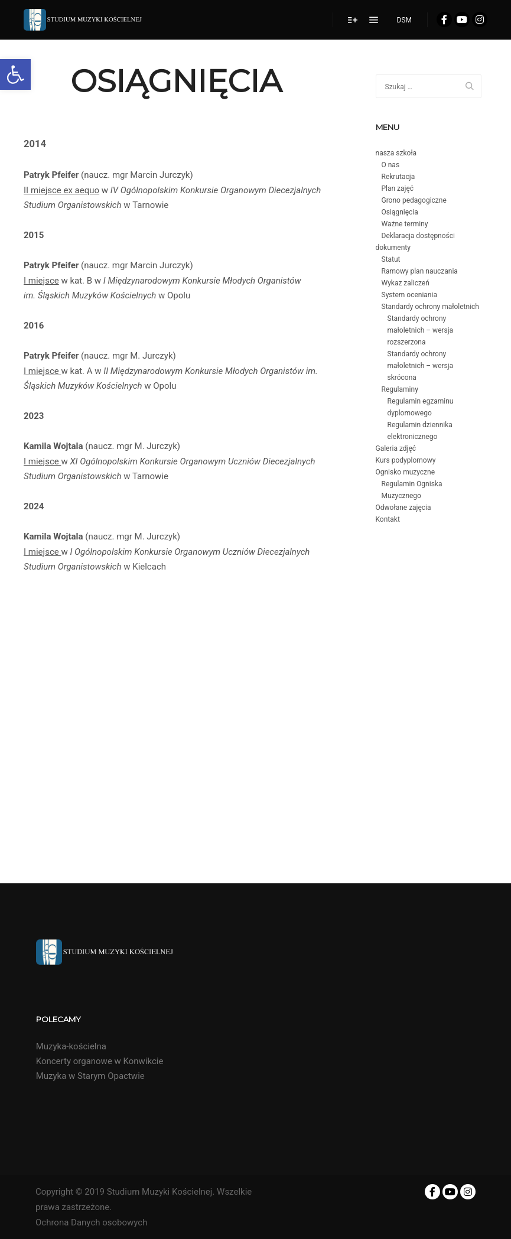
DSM (404, 20)
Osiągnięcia (400, 212)
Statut (391, 259)
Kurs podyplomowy (406, 460)
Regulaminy (400, 389)
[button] (15, 74)
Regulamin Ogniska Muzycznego (412, 490)
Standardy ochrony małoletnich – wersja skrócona (421, 366)
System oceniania (409, 295)
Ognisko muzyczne (405, 472)
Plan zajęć (398, 188)
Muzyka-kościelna (71, 1046)
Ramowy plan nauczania (420, 271)
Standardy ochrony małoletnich (430, 307)
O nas (391, 165)
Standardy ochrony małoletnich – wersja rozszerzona (421, 330)
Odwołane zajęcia (403, 507)
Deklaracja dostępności (418, 236)
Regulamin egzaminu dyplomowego (421, 407)
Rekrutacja (398, 177)
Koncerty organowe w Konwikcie (100, 1061)
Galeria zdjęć (396, 448)
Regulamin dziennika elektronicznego (420, 431)
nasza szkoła (396, 153)
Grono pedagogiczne (414, 200)
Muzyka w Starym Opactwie (90, 1076)
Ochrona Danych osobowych (91, 1222)
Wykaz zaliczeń (405, 283)
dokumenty (393, 247)
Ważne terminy (405, 224)
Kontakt (388, 519)
